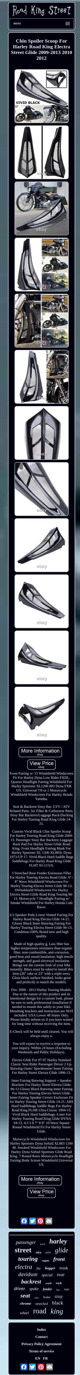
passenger (26, 1242)
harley (58, 1241)
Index (41, 1330)
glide (61, 1250)
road (39, 1311)
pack (48, 1252)
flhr (38, 1268)
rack (59, 1283)
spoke (34, 1288)
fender (47, 1289)
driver (19, 1288)
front (59, 1259)
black (57, 1303)
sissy (59, 1296)
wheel (24, 1313)
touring (28, 1258)
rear (61, 1274)
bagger (50, 1268)
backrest (31, 1281)
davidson (27, 1274)
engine (45, 1260)
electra (23, 1266)
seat (25, 1295)
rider (36, 1297)
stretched (41, 1304)
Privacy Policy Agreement (42, 1344)
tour (66, 1289)
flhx (58, 1290)
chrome (25, 1304)
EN (37, 1358)
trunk (64, 1268)
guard (42, 1244)
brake (46, 1297)
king (57, 1311)
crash (48, 1283)
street (23, 1250)
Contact (41, 1337)
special (47, 1275)
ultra (38, 1252)
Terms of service (41, 1351)
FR (45, 1358)
